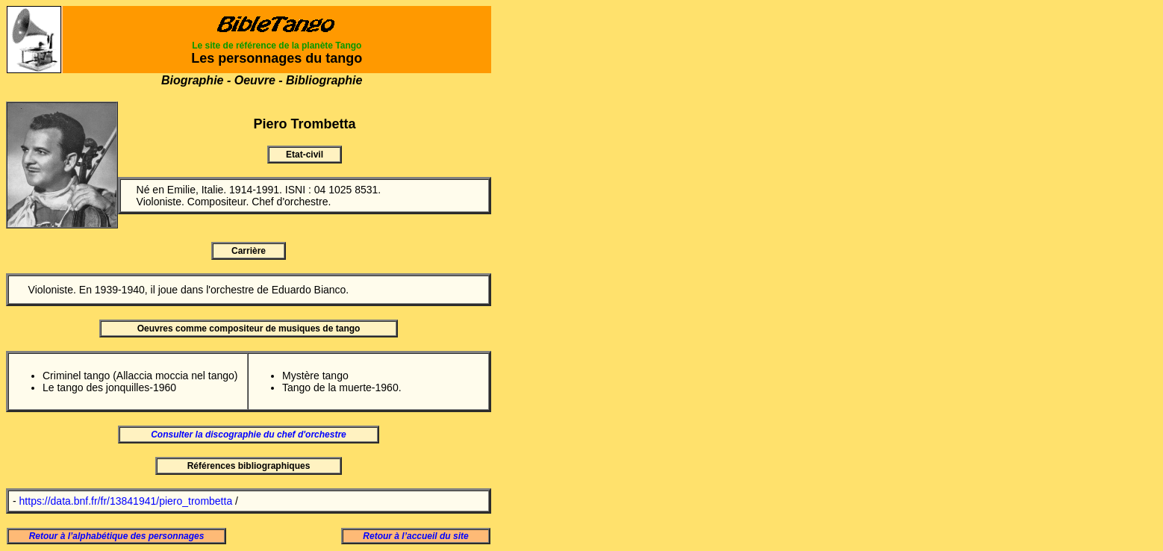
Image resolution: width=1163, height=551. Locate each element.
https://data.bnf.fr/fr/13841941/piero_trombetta (126, 501)
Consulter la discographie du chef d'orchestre (248, 434)
